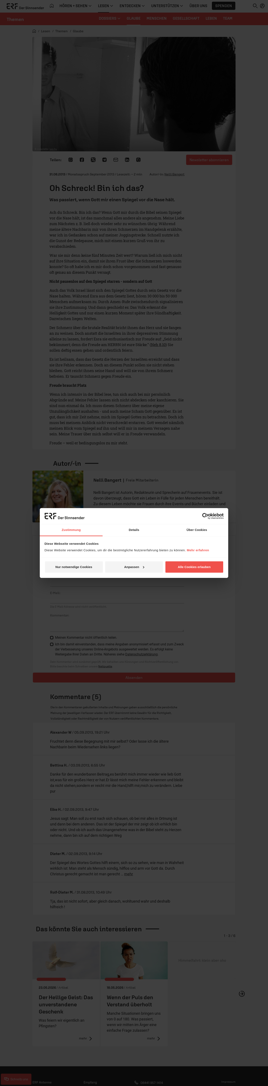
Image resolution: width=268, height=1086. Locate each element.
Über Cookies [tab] (197, 530)
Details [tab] (134, 530)
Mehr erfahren (198, 550)
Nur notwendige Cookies (73, 567)
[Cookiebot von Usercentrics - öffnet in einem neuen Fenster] (205, 516)
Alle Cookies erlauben (194, 567)
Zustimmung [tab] (71, 530)
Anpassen (134, 567)
